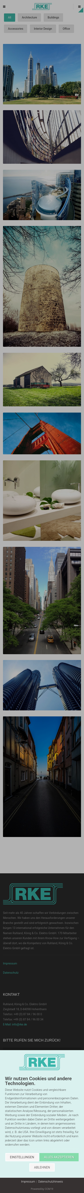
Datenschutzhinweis (50, 1181)
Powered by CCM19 (42, 1188)
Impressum (28, 1181)
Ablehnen (42, 1167)
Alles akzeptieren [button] (59, 1157)
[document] (42, 1114)
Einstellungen (22, 1157)
